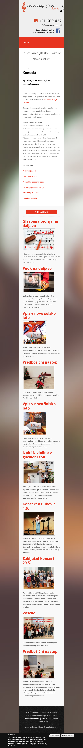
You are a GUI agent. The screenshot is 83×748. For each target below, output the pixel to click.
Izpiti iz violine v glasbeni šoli (37, 454)
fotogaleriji (34, 398)
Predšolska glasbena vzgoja (33, 182)
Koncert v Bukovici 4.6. (40, 506)
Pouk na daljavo (37, 268)
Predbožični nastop (40, 362)
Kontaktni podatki (30, 198)
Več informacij (67, 736)
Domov (25, 69)
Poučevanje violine (30, 171)
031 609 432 (50, 21)
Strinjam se (54, 736)
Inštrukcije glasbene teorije (33, 187)
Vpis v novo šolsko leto (39, 315)
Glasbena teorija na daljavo (40, 223)
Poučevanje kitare (30, 176)
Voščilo (29, 612)
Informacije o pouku (31, 193)
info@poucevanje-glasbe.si (51, 25)
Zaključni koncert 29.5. (38, 560)
